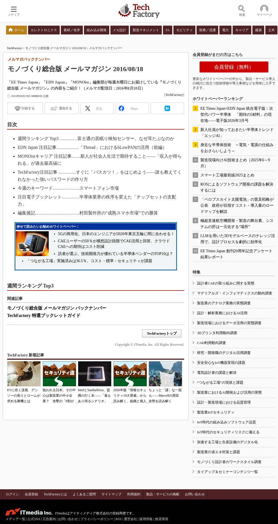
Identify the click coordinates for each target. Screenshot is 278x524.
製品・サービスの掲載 (162, 494)
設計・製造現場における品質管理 (224, 402)
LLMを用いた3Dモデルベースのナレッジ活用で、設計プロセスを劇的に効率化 (237, 239)
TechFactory (14, 48)
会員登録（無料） (234, 67)
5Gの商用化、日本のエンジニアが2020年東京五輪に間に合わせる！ (116, 234)
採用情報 (145, 519)
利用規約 (133, 494)
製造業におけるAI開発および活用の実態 (229, 392)
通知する (65, 108)
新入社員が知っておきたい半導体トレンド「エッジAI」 (237, 133)
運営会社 (130, 519)
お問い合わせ (195, 494)
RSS (118, 519)
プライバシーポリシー (96, 519)
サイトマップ (111, 494)
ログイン (12, 494)
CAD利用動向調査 (211, 343)
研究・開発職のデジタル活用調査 (224, 353)
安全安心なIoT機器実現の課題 (221, 363)
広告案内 (49, 519)
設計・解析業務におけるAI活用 (222, 313)
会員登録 (31, 494)
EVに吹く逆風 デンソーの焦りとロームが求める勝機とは (23, 395)
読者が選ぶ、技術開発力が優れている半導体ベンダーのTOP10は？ (115, 254)
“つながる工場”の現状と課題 (220, 382)
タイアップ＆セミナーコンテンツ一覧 (227, 472)
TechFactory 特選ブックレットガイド (43, 315)
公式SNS (34, 519)
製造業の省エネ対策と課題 (218, 452)
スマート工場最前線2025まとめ (227, 175)
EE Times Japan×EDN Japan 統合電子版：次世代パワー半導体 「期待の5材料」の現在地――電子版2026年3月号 (236, 114)
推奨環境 (161, 519)
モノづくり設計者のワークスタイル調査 (229, 462)
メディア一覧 (15, 519)
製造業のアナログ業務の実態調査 (224, 303)
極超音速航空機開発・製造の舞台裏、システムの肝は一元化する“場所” (237, 224)
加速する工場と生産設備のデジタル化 (227, 442)
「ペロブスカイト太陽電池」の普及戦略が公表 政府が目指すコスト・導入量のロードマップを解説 (237, 205)
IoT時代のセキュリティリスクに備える (228, 432)
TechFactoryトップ (162, 333)
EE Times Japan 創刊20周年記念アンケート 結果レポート (236, 254)
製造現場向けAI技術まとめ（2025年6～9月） (235, 163)
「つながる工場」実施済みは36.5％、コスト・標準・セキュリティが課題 (89, 261)
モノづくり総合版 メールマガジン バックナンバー (56, 308)
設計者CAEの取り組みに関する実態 (225, 283)
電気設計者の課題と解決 (216, 372)
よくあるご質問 (84, 494)
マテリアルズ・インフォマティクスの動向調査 (234, 293)
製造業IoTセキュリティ (216, 412)
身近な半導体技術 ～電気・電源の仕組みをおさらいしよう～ (237, 148)
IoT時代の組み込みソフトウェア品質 (226, 422)
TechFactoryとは (55, 494)
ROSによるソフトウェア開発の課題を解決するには (236, 187)
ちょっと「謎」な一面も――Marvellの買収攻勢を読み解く (165, 395)
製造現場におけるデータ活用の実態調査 (229, 323)
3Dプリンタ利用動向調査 (217, 333)
